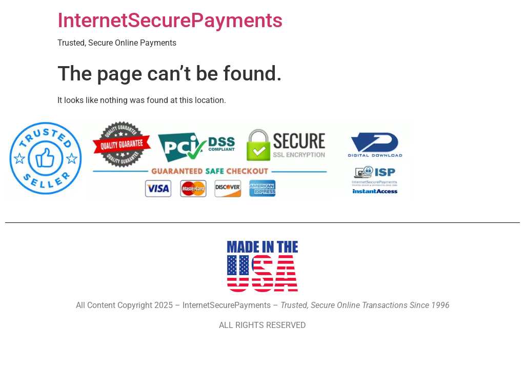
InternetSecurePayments (170, 20)
